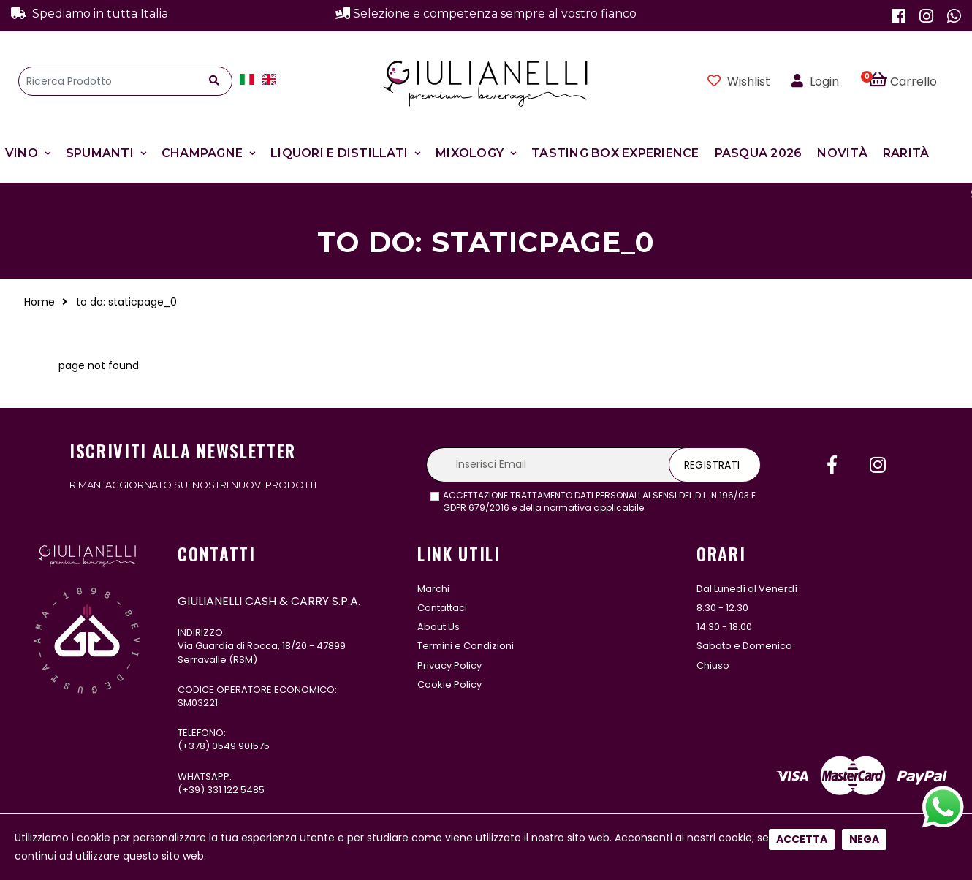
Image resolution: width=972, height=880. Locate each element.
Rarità (906, 153)
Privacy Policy (449, 665)
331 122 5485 (236, 790)
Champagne (202, 153)
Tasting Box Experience (615, 153)
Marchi (433, 589)
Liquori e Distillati (339, 153)
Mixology (470, 153)
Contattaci (442, 608)
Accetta (801, 487)
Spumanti (100, 153)
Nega (864, 487)
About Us (438, 627)
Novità (842, 153)
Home (39, 302)
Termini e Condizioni (465, 646)
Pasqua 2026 (758, 153)
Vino (21, 153)
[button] (911, 81)
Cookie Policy (449, 684)
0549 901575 (241, 746)
